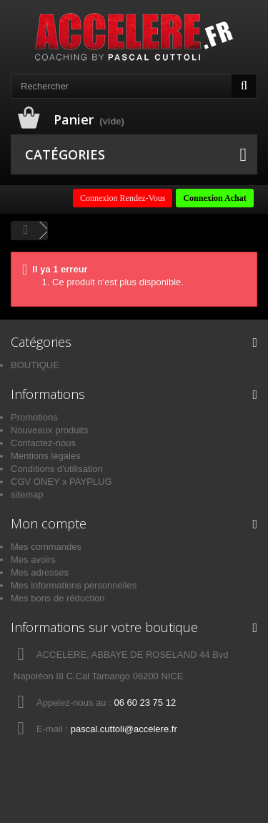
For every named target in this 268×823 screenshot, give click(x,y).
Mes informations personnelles (74, 585)
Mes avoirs (33, 559)
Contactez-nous (43, 443)
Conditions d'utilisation (57, 468)
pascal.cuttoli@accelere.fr (124, 729)
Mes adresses (40, 572)
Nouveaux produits (49, 430)
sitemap (27, 494)
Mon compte (48, 523)
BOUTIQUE (35, 365)
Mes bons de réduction (58, 598)
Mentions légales (46, 455)
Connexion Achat (214, 198)
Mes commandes (46, 546)
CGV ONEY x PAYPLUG (61, 481)
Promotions (34, 417)
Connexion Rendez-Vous (122, 198)
